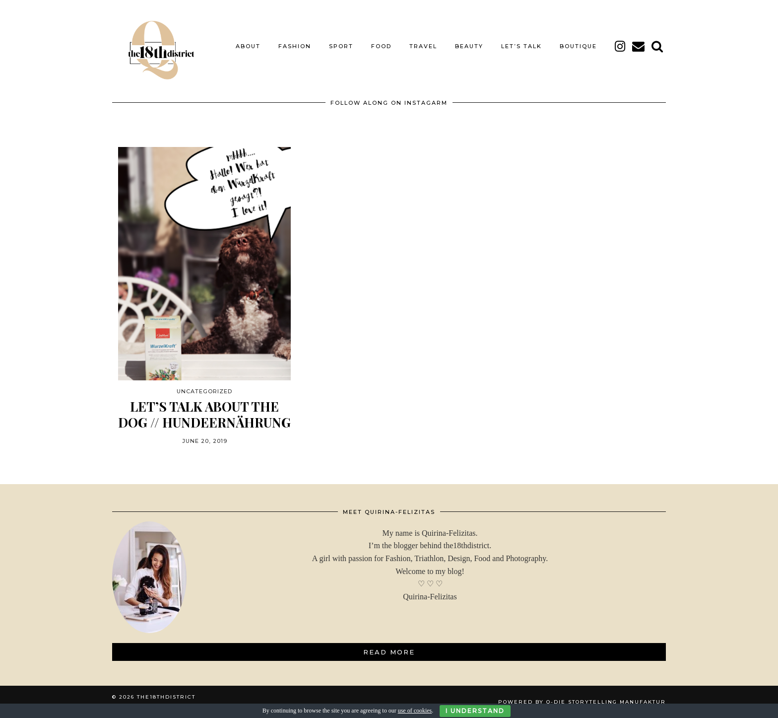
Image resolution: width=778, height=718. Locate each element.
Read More (389, 652)
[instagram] (620, 46)
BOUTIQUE (578, 46)
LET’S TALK (521, 46)
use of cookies (415, 710)
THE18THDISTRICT (166, 697)
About (248, 46)
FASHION (294, 46)
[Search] (657, 46)
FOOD (381, 46)
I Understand (475, 711)
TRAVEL (423, 46)
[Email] (639, 46)
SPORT (341, 46)
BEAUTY (469, 46)
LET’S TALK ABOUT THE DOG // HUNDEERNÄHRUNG (204, 414)
